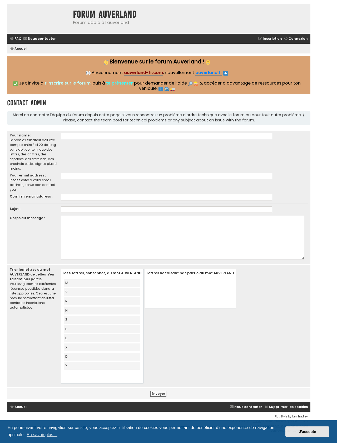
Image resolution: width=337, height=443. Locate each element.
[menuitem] (15, 38)
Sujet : (15, 208)
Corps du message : (27, 218)
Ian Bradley (300, 417)
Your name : (20, 135)
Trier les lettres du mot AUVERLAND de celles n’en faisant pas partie (32, 274)
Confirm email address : (31, 196)
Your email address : (28, 175)
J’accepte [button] (307, 432)
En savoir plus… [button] (42, 434)
